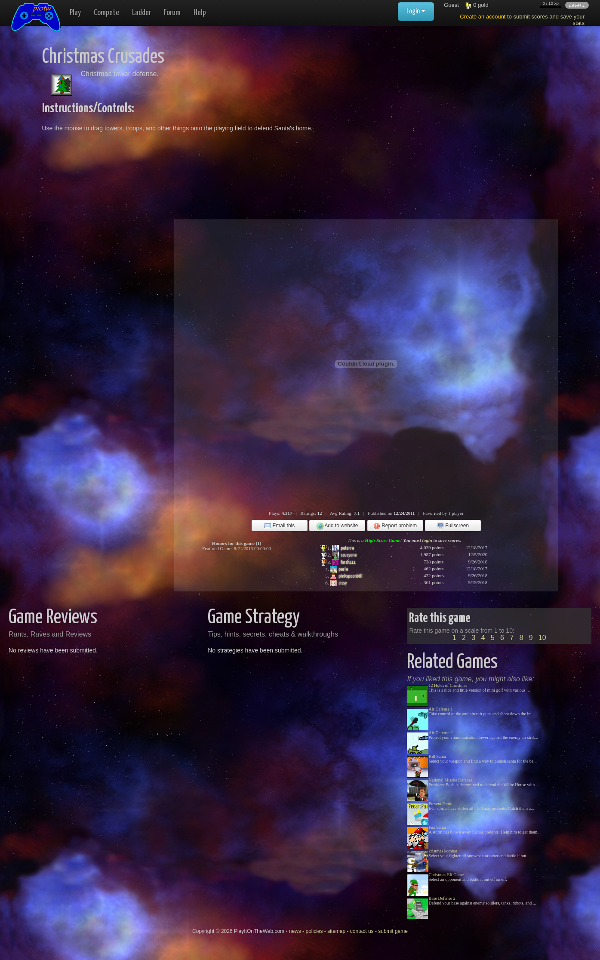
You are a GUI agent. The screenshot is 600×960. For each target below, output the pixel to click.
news (295, 931)
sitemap (336, 931)
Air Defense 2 (440, 732)
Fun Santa (437, 827)
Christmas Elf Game (446, 874)
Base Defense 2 (441, 898)
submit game (393, 931)
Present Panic (440, 803)
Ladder (141, 13)
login (427, 540)
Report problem (395, 526)
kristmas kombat (442, 851)
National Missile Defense (450, 780)
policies (314, 931)
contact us (362, 931)
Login (415, 11)
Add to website (337, 526)
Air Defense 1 (440, 709)
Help (200, 13)
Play (75, 13)
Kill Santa (437, 756)
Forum (172, 13)
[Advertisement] (421, 107)
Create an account (482, 16)
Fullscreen (453, 526)
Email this (279, 526)
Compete (106, 13)
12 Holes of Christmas (447, 685)
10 (542, 637)
